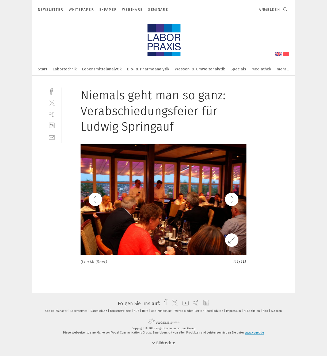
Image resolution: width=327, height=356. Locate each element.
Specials (238, 69)
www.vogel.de (254, 332)
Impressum (234, 311)
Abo (266, 311)
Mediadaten (215, 311)
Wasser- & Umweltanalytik (200, 69)
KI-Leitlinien (252, 311)
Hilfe (145, 311)
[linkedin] (51, 125)
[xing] (51, 114)
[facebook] (51, 91)
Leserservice (79, 311)
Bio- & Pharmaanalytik (148, 69)
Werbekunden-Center (189, 311)
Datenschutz (99, 311)
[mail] (51, 137)
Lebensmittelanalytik (102, 69)
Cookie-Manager (56, 311)
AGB (137, 311)
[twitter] (51, 102)
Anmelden (269, 9)
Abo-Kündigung (161, 311)
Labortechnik (65, 69)
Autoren (276, 311)
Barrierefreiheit (121, 311)
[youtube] (184, 303)
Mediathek (261, 69)
